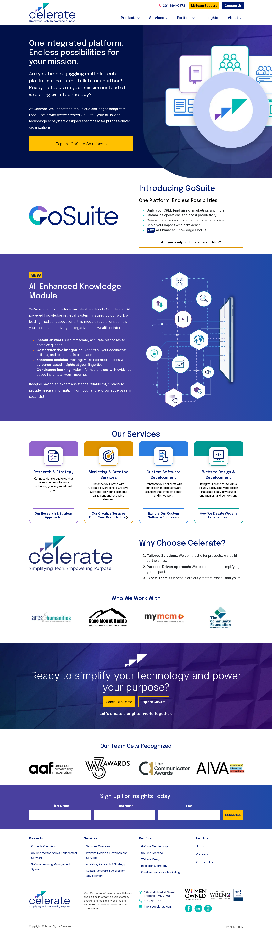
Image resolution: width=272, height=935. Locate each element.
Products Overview (43, 846)
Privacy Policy (234, 926)
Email (190, 806)
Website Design (151, 859)
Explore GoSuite (154, 702)
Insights (211, 18)
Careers (202, 854)
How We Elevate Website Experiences (218, 515)
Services (156, 18)
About (233, 18)
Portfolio (184, 18)
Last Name (125, 806)
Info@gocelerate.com (158, 906)
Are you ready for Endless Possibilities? (191, 242)
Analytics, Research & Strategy (105, 864)
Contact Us (233, 6)
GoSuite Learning (152, 852)
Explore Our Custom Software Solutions (163, 515)
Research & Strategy (53, 472)
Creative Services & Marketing (160, 872)
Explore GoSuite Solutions (81, 144)
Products (128, 18)
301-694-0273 (172, 6)
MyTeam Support (204, 6)
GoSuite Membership (154, 846)
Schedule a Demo (119, 702)
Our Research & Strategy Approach (54, 515)
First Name (61, 806)
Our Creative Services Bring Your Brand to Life (108, 515)
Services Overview (98, 846)
